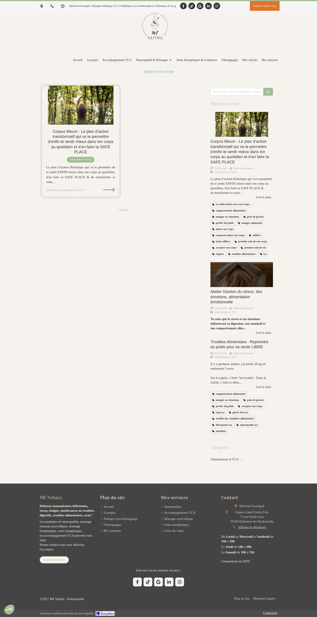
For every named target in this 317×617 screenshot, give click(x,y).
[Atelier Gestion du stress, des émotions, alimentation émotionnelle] (241, 274)
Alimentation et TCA (224, 459)
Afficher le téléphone (252, 527)
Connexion (270, 613)
